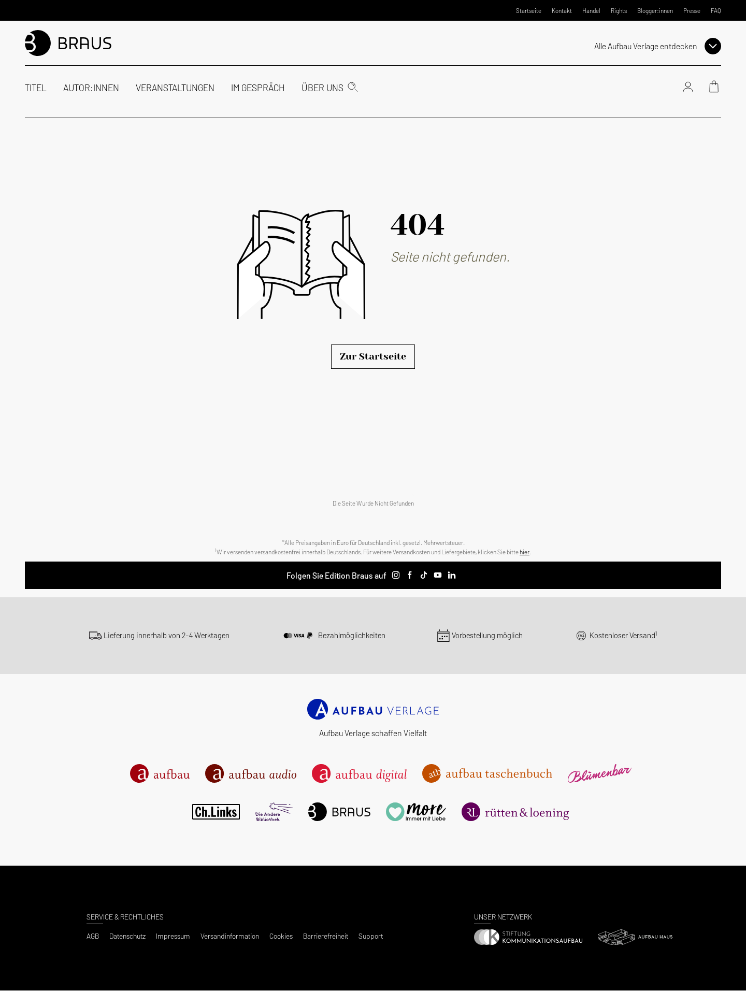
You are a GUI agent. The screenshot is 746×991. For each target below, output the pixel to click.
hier (524, 551)
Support (370, 935)
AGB (93, 935)
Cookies (281, 935)
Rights (619, 10)
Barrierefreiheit (325, 935)
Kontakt (562, 10)
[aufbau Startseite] (68, 42)
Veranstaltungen (175, 87)
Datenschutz (127, 935)
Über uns (322, 87)
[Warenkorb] (714, 88)
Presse (691, 10)
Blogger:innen (655, 10)
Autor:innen (91, 87)
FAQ (716, 10)
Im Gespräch (258, 87)
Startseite (528, 10)
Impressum (173, 935)
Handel (591, 10)
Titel (36, 87)
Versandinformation (229, 935)
